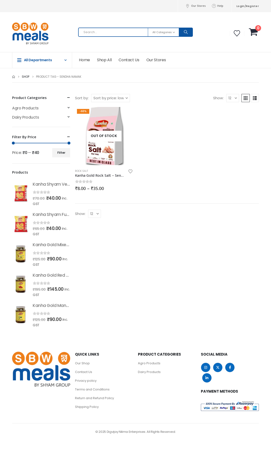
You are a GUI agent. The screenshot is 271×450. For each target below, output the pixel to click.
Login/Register (247, 6)
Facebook (230, 367)
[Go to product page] (104, 136)
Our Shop (82, 363)
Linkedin (207, 378)
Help (217, 5)
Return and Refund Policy (94, 398)
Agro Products (25, 108)
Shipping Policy (87, 406)
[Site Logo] (21, 33)
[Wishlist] (237, 33)
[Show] (232, 98)
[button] (245, 98)
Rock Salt (81, 171)
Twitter (218, 367)
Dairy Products (25, 117)
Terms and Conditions (92, 389)
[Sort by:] (110, 98)
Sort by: (82, 97)
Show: (218, 97)
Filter (61, 153)
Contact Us (129, 60)
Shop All (104, 60)
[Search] (186, 32)
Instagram (206, 367)
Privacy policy (86, 380)
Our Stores (195, 5)
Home (84, 60)
